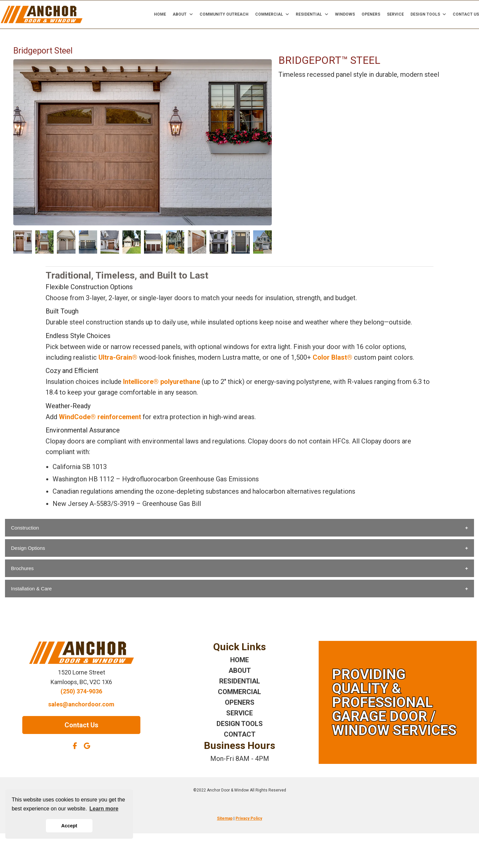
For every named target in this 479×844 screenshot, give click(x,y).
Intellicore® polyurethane (161, 382)
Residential (312, 14)
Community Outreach (224, 14)
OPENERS (239, 702)
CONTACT (239, 734)
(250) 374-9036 (81, 691)
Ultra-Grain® (117, 357)
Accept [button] (69, 825)
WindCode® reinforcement (100, 417)
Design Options (28, 548)
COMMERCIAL (239, 692)
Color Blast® (332, 357)
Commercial (272, 14)
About (183, 14)
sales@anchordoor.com (81, 704)
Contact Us (466, 14)
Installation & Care (31, 588)
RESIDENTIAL (239, 681)
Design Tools (428, 14)
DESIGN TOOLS (240, 724)
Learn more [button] (103, 808)
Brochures (22, 568)
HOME (239, 660)
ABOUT (240, 670)
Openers (371, 14)
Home (160, 14)
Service (395, 14)
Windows (345, 14)
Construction (25, 528)
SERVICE (239, 713)
